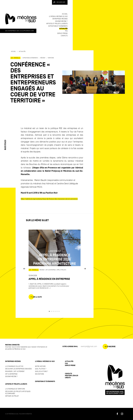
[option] (33, 77)
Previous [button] (24, 268)
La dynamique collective (14, 366)
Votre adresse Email (70, 346)
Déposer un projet (12, 396)
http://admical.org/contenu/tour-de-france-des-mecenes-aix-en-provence (49, 199)
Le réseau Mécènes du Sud (58, 16)
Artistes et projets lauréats (57, 23)
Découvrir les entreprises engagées (18, 369)
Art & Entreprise (11, 374)
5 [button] (57, 311)
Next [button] (85, 268)
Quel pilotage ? (40, 369)
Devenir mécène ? (61, 21)
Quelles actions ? (41, 371)
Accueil (65, 14)
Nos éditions (39, 374)
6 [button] (59, 311)
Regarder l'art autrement (15, 371)
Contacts (64, 36)
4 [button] (55, 311)
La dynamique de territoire (15, 389)
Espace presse (62, 33)
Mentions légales (71, 375)
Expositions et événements (58, 26)
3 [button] (54, 311)
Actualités (63, 28)
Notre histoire (40, 366)
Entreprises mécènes (60, 19)
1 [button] (50, 311)
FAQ (66, 31)
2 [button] (52, 311)
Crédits (68, 378)
